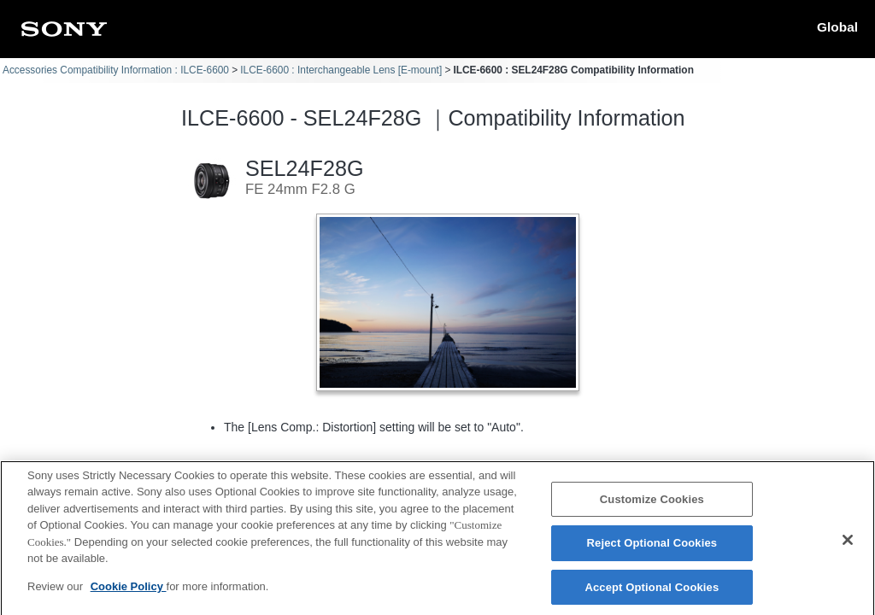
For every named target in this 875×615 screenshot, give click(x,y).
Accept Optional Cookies (651, 593)
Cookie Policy (129, 592)
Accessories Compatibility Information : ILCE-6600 (116, 70)
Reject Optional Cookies (652, 548)
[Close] (847, 546)
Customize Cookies (652, 505)
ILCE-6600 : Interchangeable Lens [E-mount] (341, 70)
